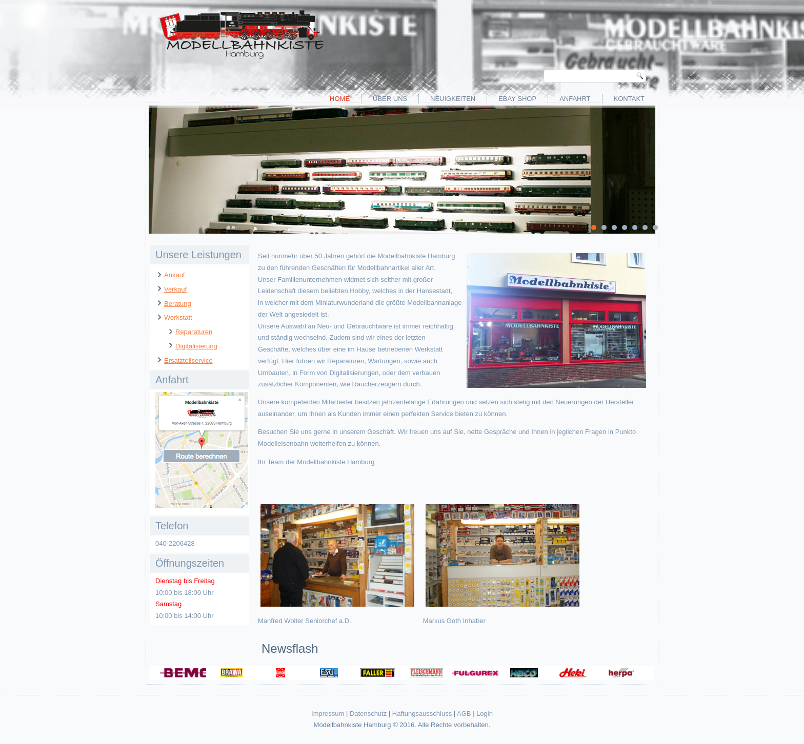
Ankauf (174, 275)
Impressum (327, 713)
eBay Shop (517, 98)
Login (484, 713)
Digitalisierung (196, 346)
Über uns (390, 98)
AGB (464, 713)
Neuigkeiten (452, 98)
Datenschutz (368, 713)
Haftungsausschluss (422, 713)
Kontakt (629, 98)
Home (340, 98)
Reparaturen (193, 332)
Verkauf (175, 289)
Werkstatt (178, 317)
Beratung (177, 303)
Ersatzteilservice (188, 360)
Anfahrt (574, 98)
